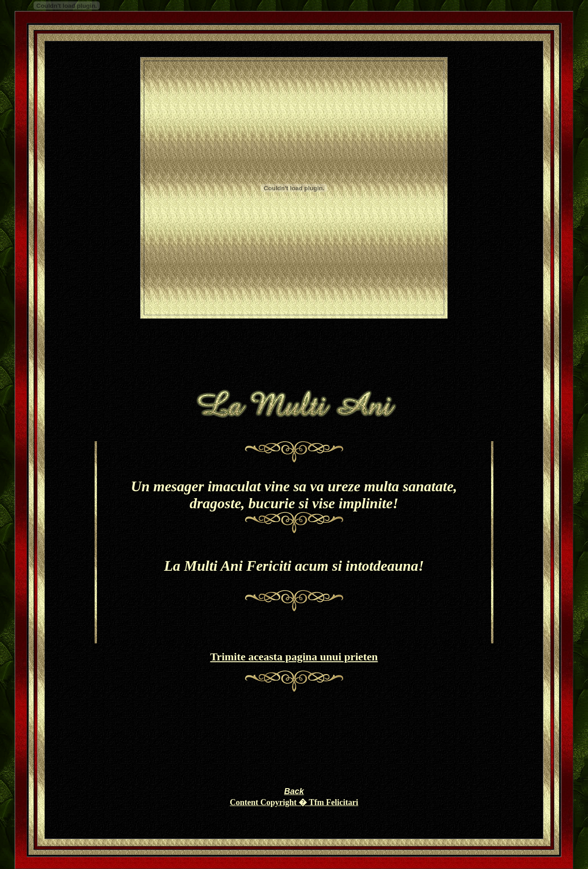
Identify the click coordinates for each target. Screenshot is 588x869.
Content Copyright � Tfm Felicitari (294, 802)
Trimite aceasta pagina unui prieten (294, 657)
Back (294, 791)
